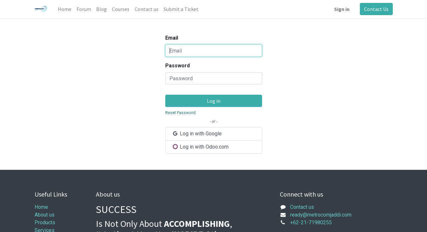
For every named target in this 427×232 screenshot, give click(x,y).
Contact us (302, 207)
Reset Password (180, 112)
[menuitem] (64, 9)
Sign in (342, 9)
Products (45, 222)
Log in (213, 101)
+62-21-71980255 (311, 222)
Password (177, 66)
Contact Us (376, 9)
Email (171, 38)
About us (45, 215)
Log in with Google (197, 133)
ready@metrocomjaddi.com (320, 215)
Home (41, 207)
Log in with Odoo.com (201, 147)
